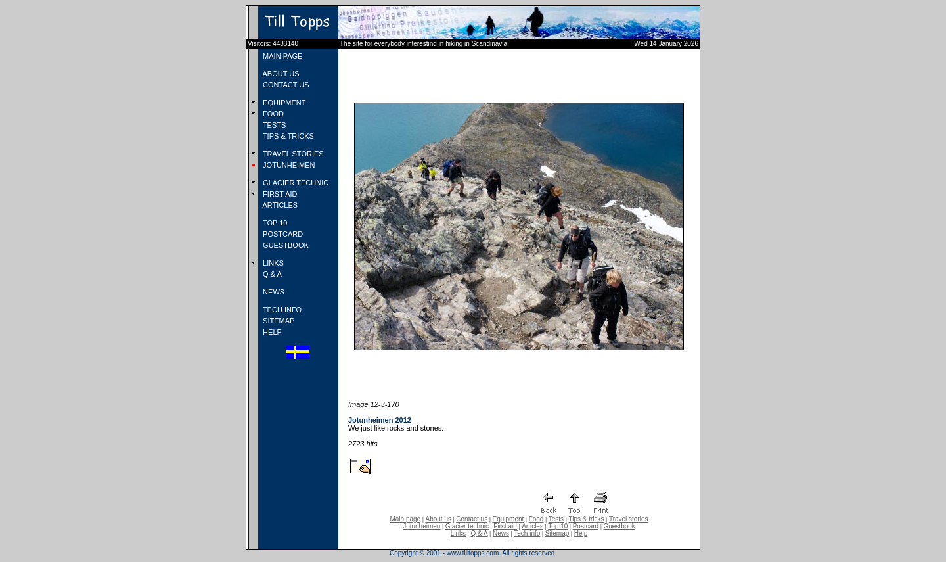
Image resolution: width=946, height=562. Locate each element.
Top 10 (558, 526)
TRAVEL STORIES (292, 154)
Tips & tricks (586, 519)
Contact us (471, 519)
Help (581, 533)
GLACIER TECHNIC (294, 183)
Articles (532, 526)
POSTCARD (282, 234)
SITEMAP (277, 321)
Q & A (271, 274)
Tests (556, 519)
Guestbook (619, 526)
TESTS (273, 125)
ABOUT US (280, 74)
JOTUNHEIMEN (288, 165)
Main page (405, 519)
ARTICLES (279, 205)
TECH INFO (281, 310)
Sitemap (557, 533)
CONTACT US (285, 85)
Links (458, 533)
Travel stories (628, 519)
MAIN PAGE (281, 56)
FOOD (272, 114)
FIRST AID (279, 194)
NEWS (272, 292)
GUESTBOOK (285, 245)
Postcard (585, 526)
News (501, 533)
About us (438, 519)
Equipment (508, 519)
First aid (505, 526)
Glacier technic (467, 526)
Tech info (527, 533)
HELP (271, 332)
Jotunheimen (421, 526)
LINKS (272, 263)
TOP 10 (274, 223)
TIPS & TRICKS (287, 136)
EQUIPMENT (283, 102)
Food (536, 519)
